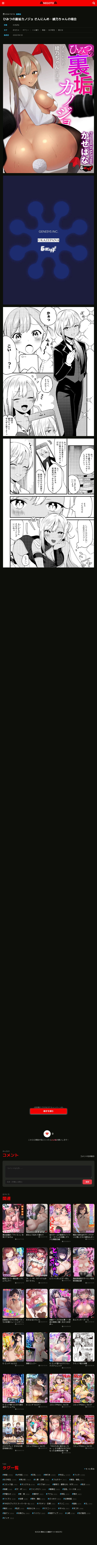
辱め (77, 1494)
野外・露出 (38, 1499)
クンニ (64, 1503)
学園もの (10, 1494)
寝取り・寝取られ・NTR (66, 1484)
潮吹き (38, 1494)
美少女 (60, 30)
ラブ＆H (44, 1484)
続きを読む (48, 1111)
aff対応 (22, 1475)
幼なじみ (34, 1508)
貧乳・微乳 (77, 1479)
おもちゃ (16, 30)
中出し (65, 1475)
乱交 (20, 1508)
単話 (43, 30)
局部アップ (56, 1513)
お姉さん (24, 1513)
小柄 (71, 1513)
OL (88, 1503)
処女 (86, 1484)
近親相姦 (71, 1499)
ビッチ (9, 1518)
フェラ (79, 1475)
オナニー (25, 30)
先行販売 (84, 1513)
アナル (52, 1494)
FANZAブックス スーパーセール (19, 1503)
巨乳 (36, 1475)
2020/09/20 (18, 35)
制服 (8, 1489)
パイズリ (10, 1499)
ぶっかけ (55, 1499)
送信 (87, 1182)
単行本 (50, 1475)
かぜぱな (16, 25)
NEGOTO (48, 3)
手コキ (78, 1508)
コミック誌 (10, 1484)
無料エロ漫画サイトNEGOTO (51, 1532)
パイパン (39, 1513)
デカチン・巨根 (46, 1503)
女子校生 (51, 30)
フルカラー (60, 1479)
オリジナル (28, 1484)
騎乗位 (55, 1489)
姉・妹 (25, 1494)
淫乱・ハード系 (72, 1489)
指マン (9, 1513)
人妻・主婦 (42, 1479)
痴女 (8, 1508)
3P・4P (21, 1489)
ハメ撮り (35, 30)
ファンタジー (38, 1489)
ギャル (64, 1508)
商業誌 (18, 14)
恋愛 (24, 1499)
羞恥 (77, 1503)
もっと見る (90, 1469)
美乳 (65, 1494)
